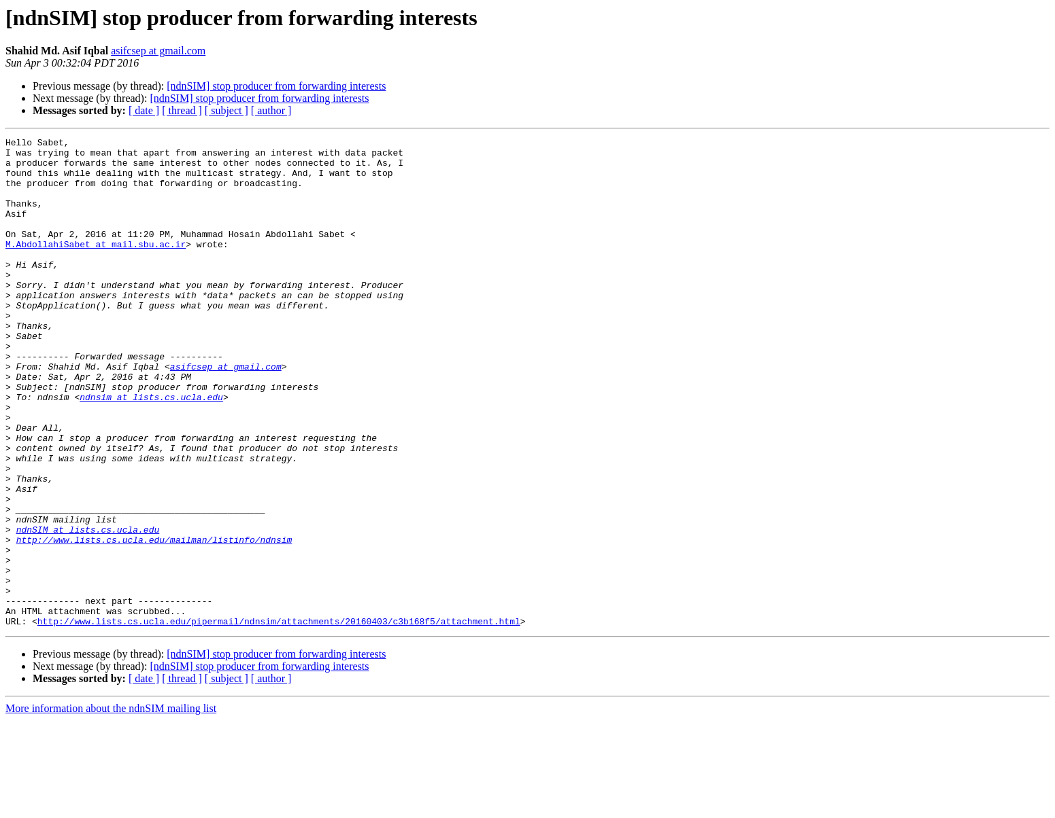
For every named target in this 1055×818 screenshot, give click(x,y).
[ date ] (144, 110)
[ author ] (271, 110)
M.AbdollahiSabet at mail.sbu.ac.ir (95, 266)
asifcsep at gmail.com (158, 50)
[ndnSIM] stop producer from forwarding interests (276, 86)
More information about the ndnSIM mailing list (110, 806)
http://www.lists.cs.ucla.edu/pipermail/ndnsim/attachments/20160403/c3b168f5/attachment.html (278, 719)
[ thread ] (182, 110)
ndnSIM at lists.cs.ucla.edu (88, 609)
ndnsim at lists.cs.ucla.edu (151, 450)
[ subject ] (226, 110)
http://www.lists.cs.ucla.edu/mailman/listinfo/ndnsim (154, 621)
